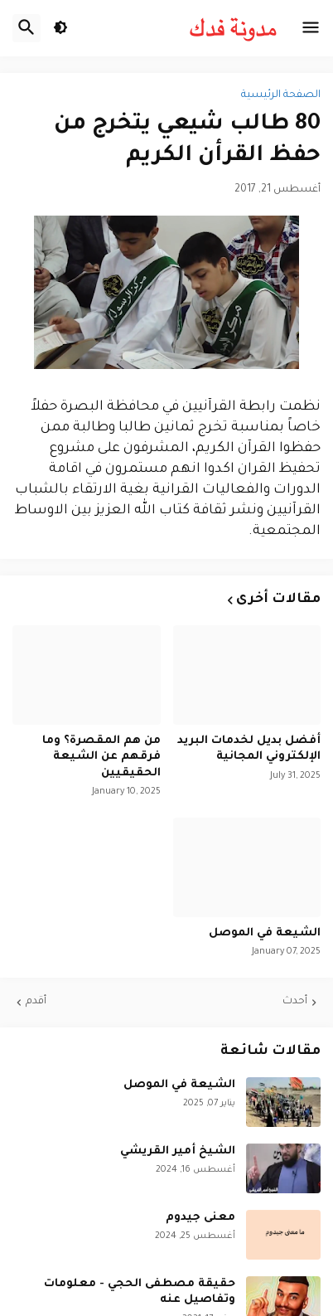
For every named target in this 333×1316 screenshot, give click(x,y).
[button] (310, 28)
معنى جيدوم (200, 1218)
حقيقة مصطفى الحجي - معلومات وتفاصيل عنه (139, 1292)
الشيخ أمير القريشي (177, 1151)
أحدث (294, 1002)
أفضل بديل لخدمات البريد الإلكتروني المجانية (249, 749)
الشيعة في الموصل (265, 933)
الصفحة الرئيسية (281, 95)
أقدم (36, 1002)
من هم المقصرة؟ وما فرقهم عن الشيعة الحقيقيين (101, 757)
